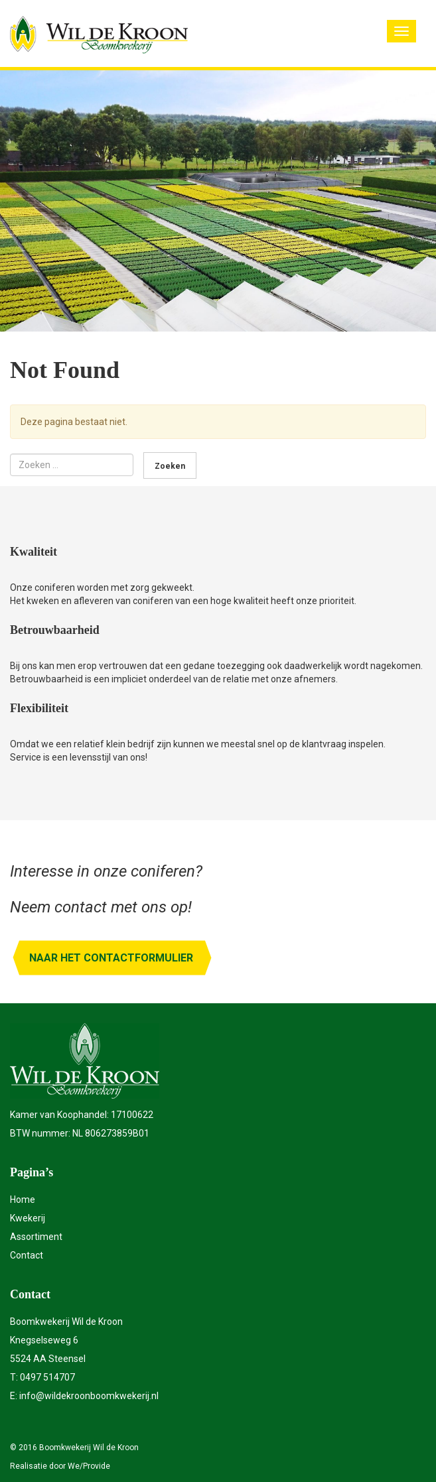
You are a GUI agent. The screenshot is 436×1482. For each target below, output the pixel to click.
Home (22, 1199)
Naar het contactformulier (111, 958)
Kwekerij (27, 1218)
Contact (26, 1255)
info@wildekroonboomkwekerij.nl (89, 1395)
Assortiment (36, 1236)
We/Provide (89, 1466)
